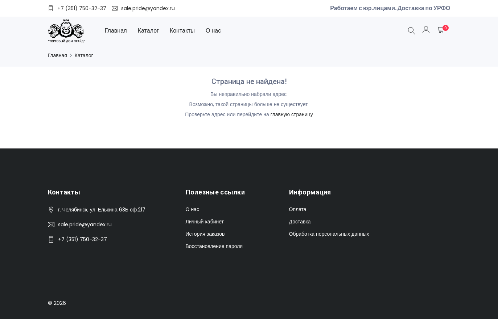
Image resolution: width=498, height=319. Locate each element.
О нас (213, 30)
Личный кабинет (205, 221)
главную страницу (292, 114)
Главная (116, 30)
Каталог (148, 30)
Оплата (297, 209)
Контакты (182, 30)
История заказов (205, 234)
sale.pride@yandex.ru (85, 224)
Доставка (300, 221)
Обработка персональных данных (329, 234)
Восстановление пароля (214, 246)
